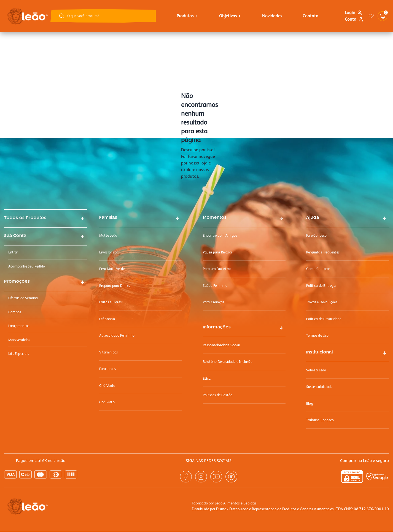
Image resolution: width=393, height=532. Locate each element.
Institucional (319, 352)
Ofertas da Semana (23, 298)
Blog (309, 403)
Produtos (187, 15)
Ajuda (312, 218)
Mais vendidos (19, 340)
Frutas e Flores (110, 302)
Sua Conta (15, 236)
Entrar (13, 252)
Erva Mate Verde (112, 269)
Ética (207, 378)
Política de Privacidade (323, 319)
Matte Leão (108, 235)
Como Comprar (318, 269)
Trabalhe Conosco (320, 420)
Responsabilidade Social (221, 345)
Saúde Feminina (215, 285)
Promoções (17, 281)
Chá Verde (107, 386)
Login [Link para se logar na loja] (353, 12)
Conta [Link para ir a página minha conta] (354, 19)
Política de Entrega (321, 285)
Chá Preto (107, 402)
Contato (310, 15)
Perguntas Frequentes (323, 252)
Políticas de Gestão (218, 395)
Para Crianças (213, 302)
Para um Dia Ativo (217, 269)
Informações (217, 327)
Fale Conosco (316, 235)
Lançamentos (18, 326)
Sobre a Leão (316, 370)
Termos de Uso (317, 335)
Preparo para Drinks (114, 285)
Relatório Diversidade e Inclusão (227, 362)
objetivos (230, 15)
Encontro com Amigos (220, 235)
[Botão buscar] (62, 16)
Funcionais (107, 369)
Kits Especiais (18, 354)
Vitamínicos (108, 352)
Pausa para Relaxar (218, 252)
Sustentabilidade (319, 387)
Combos (14, 312)
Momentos (215, 218)
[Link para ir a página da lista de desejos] (371, 15)
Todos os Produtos (25, 218)
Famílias (108, 218)
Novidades (272, 15)
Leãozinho (107, 319)
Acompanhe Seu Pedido (26, 266)
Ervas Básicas (109, 252)
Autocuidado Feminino (116, 335)
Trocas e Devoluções (321, 302)
